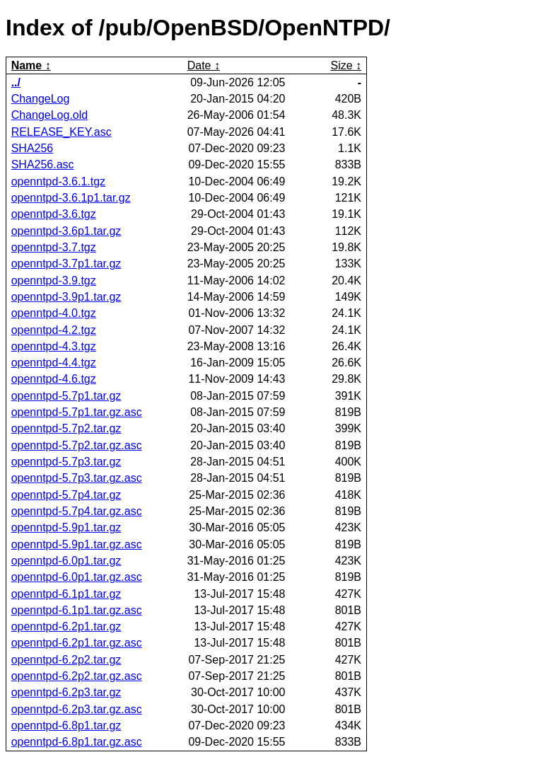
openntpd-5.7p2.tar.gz (66, 428)
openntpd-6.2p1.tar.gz (66, 626)
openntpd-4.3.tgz (53, 346)
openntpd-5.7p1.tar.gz (66, 396)
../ (16, 82)
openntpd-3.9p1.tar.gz (66, 297)
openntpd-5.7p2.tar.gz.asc (76, 445)
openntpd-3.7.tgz (53, 247)
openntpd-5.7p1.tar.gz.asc (76, 412)
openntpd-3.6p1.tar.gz (66, 231)
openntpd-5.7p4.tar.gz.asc (76, 511)
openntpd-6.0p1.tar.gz (66, 561)
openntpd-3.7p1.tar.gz (66, 264)
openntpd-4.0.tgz (53, 313)
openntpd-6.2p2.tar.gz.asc (76, 676)
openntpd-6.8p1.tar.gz (66, 726)
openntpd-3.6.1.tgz (58, 181)
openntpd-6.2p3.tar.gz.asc (76, 709)
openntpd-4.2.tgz (53, 330)
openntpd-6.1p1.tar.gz (66, 594)
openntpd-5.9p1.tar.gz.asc (76, 544)
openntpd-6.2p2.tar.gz (66, 660)
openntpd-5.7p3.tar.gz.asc (76, 478)
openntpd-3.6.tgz (53, 214)
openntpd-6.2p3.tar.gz (66, 692)
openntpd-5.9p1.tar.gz (66, 527)
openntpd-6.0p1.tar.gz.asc (76, 577)
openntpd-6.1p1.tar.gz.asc (76, 610)
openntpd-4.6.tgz (53, 379)
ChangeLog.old (49, 115)
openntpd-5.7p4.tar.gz (66, 495)
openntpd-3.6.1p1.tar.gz (71, 198)
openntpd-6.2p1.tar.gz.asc (76, 643)
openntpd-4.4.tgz (53, 363)
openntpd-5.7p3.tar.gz (66, 462)
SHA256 (32, 148)
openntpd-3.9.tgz (53, 281)
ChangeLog (40, 99)
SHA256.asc (42, 164)
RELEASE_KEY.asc (61, 132)
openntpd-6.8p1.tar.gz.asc (76, 742)
